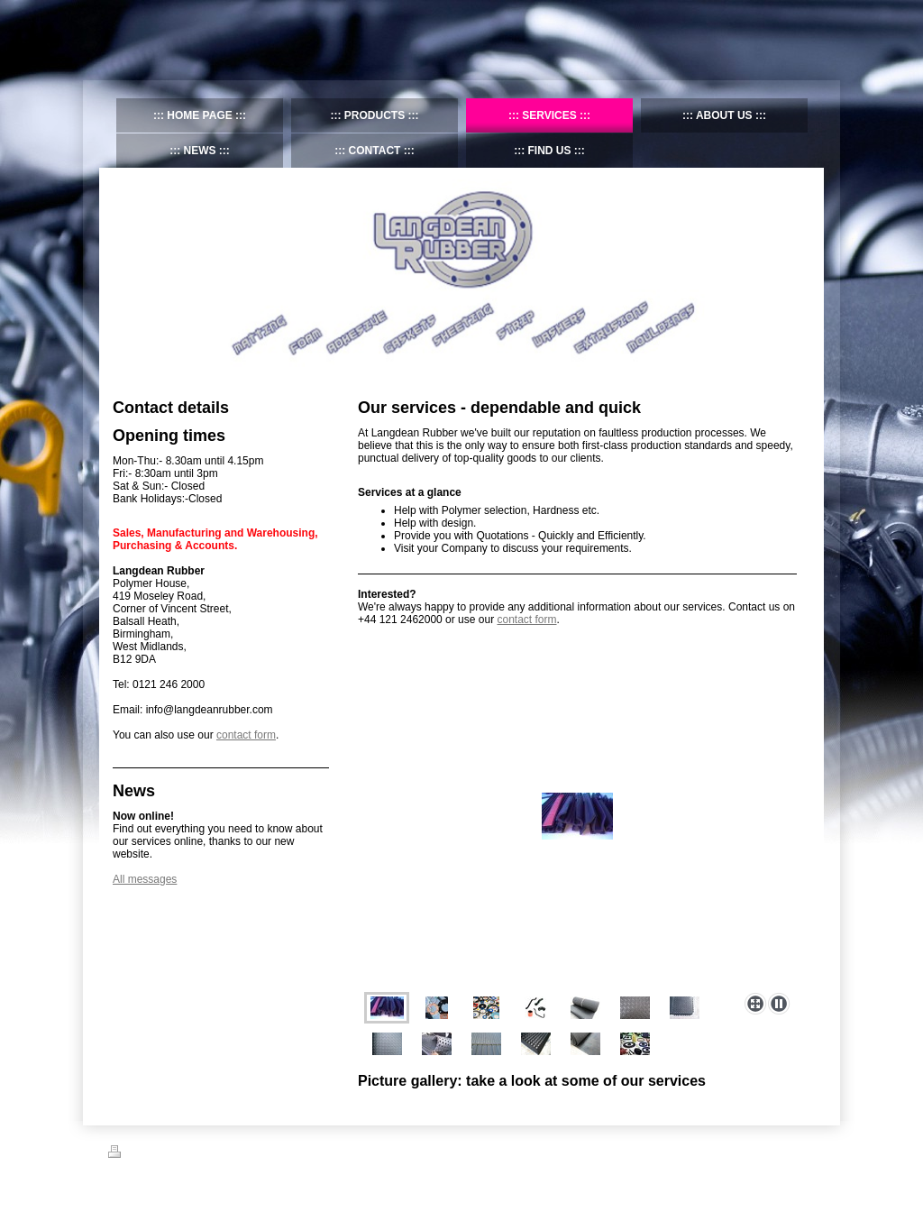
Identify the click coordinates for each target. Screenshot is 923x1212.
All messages (145, 879)
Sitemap (174, 1154)
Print (129, 1154)
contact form (526, 619)
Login (802, 1151)
